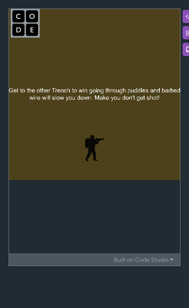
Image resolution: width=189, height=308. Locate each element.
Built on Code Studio (144, 260)
